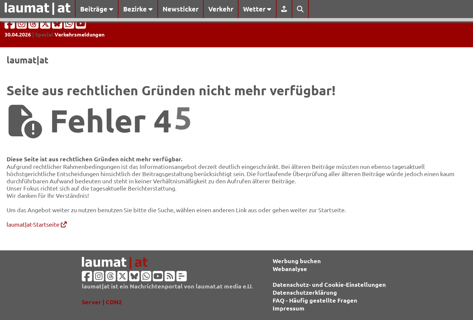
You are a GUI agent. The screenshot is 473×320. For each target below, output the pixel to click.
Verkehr (220, 9)
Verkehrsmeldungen (79, 34)
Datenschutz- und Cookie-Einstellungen (329, 284)
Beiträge (96, 9)
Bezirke (138, 9)
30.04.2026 (18, 34)
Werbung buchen (297, 260)
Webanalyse (290, 268)
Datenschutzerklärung (305, 292)
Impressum (288, 308)
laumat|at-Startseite (37, 224)
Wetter (257, 9)
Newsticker (180, 9)
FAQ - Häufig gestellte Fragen (315, 300)
